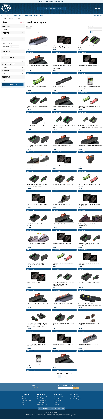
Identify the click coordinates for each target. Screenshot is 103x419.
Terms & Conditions (59, 397)
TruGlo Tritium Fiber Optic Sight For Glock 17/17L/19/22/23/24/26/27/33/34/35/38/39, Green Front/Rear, (63, 67)
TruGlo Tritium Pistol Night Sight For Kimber (63, 344)
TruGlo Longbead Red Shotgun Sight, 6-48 (63, 106)
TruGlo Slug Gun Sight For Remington (36, 243)
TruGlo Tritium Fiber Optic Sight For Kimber (37, 204)
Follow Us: (34, 385)
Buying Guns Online (42, 397)
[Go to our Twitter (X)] (35, 388)
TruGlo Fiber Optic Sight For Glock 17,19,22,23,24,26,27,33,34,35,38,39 (61, 46)
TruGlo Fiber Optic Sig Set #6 (33, 282)
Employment (57, 400)
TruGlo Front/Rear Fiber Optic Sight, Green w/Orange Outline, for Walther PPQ (37, 185)
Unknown (5, 74)
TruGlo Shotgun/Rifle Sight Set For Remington (38, 165)
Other (4, 54)
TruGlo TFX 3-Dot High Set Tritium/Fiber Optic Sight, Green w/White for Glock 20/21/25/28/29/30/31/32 (63, 284)
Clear (21, 22)
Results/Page (29, 27)
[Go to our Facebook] (32, 388)
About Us (56, 404)
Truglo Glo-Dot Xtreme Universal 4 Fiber (36, 126)
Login (23, 404)
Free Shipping (6, 36)
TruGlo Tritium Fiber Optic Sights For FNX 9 (63, 184)
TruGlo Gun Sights (16, 18)
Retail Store (25, 399)
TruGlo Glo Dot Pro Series (59, 86)
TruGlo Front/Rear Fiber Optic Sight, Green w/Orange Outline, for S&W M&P (88, 244)
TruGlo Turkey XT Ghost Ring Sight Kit (61, 204)
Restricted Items (41, 399)
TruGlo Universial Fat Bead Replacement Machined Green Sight (36, 87)
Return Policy (40, 402)
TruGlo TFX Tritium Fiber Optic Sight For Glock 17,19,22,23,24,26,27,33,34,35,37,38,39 (37, 263)
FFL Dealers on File (42, 404)
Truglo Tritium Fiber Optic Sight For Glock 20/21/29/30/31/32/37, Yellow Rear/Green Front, (89, 304)
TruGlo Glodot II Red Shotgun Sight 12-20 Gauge (64, 303)
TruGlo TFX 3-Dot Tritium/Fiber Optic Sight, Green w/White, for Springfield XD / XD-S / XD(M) (90, 126)
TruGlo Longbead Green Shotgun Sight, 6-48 (63, 364)
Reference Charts (26, 400)
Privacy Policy (57, 399)
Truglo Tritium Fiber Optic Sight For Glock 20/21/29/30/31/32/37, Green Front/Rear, (36, 345)
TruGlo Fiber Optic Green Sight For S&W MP (63, 165)
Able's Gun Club (74, 397)
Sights (9, 18)
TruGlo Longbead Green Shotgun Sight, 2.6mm (64, 224)
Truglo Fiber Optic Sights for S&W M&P (62, 243)
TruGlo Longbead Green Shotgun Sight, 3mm (37, 65)
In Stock (5, 29)
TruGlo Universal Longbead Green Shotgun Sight (90, 145)
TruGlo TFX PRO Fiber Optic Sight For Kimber (89, 282)
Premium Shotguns (75, 399)
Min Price (5, 44)
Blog (23, 402)
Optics (5, 18)
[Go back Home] (1, 18)
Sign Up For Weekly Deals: (66, 385)
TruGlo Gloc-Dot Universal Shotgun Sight (88, 344)
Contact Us (25, 397)
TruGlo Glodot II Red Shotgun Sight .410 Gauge (38, 46)
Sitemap (56, 402)
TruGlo (4, 67)
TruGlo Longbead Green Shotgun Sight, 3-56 (37, 303)
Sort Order (95, 27)
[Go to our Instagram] (37, 388)
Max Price (6, 46)
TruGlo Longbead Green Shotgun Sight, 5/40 (63, 145)
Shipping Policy (41, 400)
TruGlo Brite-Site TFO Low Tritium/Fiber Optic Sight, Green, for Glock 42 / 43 (89, 87)
